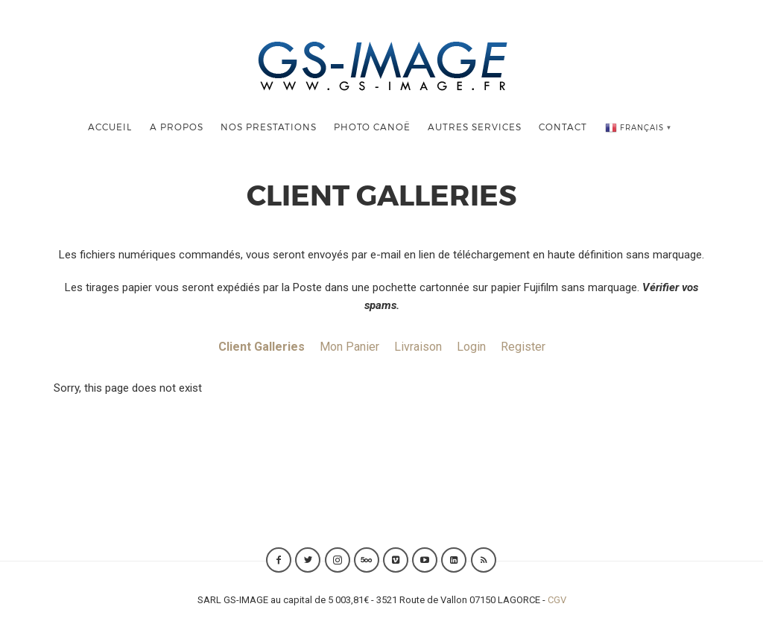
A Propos (176, 126)
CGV (557, 599)
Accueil (110, 126)
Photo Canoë (372, 126)
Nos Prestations (269, 126)
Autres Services (475, 126)
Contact (563, 126)
